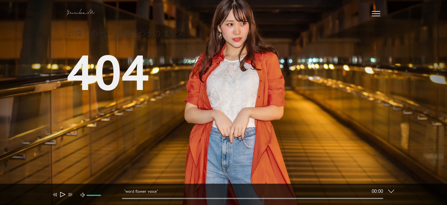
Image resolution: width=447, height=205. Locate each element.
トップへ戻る (198, 60)
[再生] (62, 194)
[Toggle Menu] (376, 13)
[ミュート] (83, 194)
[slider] (252, 198)
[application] (219, 195)
